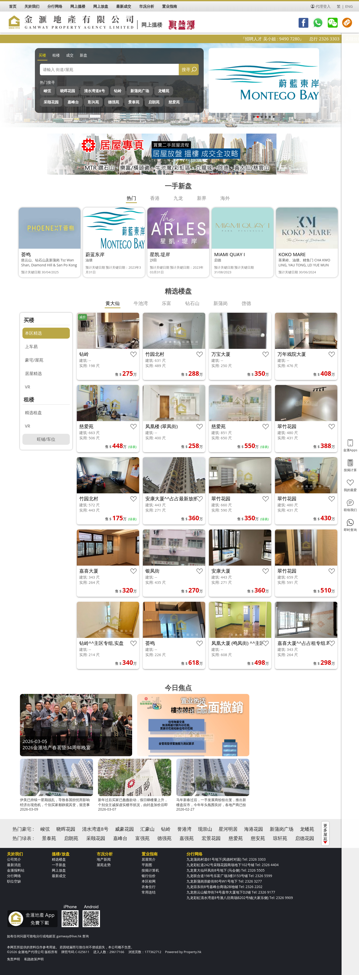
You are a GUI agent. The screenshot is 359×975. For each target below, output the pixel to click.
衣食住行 (149, 886)
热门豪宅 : (23, 829)
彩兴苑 (93, 101)
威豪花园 (124, 829)
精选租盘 (33, 412)
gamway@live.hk (68, 936)
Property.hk (192, 952)
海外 (225, 198)
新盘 (83, 55)
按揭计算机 (150, 870)
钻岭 (117, 90)
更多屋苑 (325, 833)
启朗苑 (154, 101)
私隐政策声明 (34, 959)
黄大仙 (112, 303)
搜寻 (186, 69)
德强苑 (113, 101)
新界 (201, 198)
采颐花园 (51, 101)
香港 (155, 198)
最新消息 (14, 864)
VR (27, 387)
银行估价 (149, 875)
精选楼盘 (59, 859)
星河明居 (228, 829)
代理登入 (323, 6)
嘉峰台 (73, 101)
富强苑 (142, 838)
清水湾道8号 (94, 90)
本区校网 (149, 881)
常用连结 (149, 892)
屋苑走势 (104, 864)
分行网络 (14, 875)
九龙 (178, 198)
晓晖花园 (67, 90)
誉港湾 (184, 829)
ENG (349, 6)
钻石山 (192, 303)
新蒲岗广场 (139, 90)
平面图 (147, 864)
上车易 (31, 346)
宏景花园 (211, 838)
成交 (70, 55)
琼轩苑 (280, 838)
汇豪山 (147, 829)
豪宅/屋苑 (34, 360)
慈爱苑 (174, 101)
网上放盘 (59, 870)
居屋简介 (149, 859)
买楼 (42, 55)
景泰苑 (133, 101)
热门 (131, 198)
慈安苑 (258, 838)
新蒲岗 (220, 303)
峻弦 (47, 90)
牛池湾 (141, 303)
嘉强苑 (187, 838)
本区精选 (33, 333)
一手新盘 (59, 864)
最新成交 (59, 875)
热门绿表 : (23, 838)
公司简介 (14, 859)
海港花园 (253, 829)
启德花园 (304, 838)
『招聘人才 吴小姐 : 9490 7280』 (288, 39)
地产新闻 (104, 859)
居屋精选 (33, 373)
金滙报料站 (15, 870)
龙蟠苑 (163, 90)
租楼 (56, 55)
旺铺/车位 (46, 439)
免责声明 (13, 959)
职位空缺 (14, 881)
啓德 (246, 303)
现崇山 (205, 829)
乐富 (166, 303)
